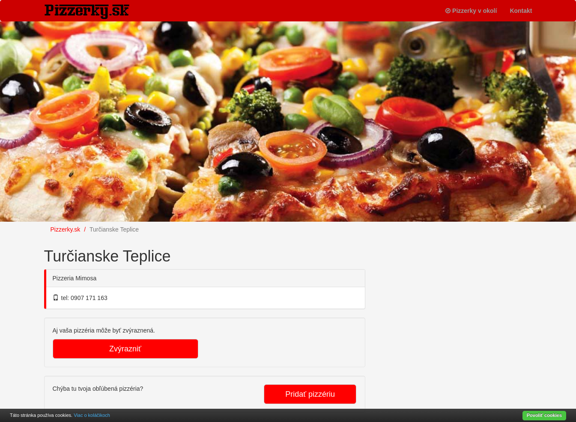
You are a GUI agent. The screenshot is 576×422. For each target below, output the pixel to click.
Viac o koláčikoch (92, 415)
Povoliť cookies (544, 415)
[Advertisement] (442, 292)
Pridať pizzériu (310, 394)
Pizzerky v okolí (471, 10)
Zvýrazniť (125, 349)
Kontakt (521, 10)
